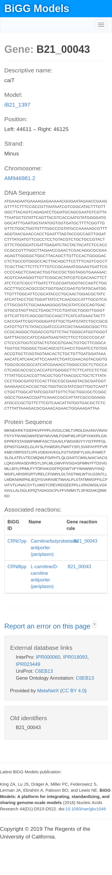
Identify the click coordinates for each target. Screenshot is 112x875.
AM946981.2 (19, 178)
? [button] (94, 625)
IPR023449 (28, 664)
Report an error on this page (48, 626)
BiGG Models (36, 8)
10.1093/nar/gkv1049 (85, 808)
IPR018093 (75, 657)
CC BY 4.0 (73, 690)
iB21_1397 (17, 105)
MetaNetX (48, 690)
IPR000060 (48, 657)
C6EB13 (44, 671)
